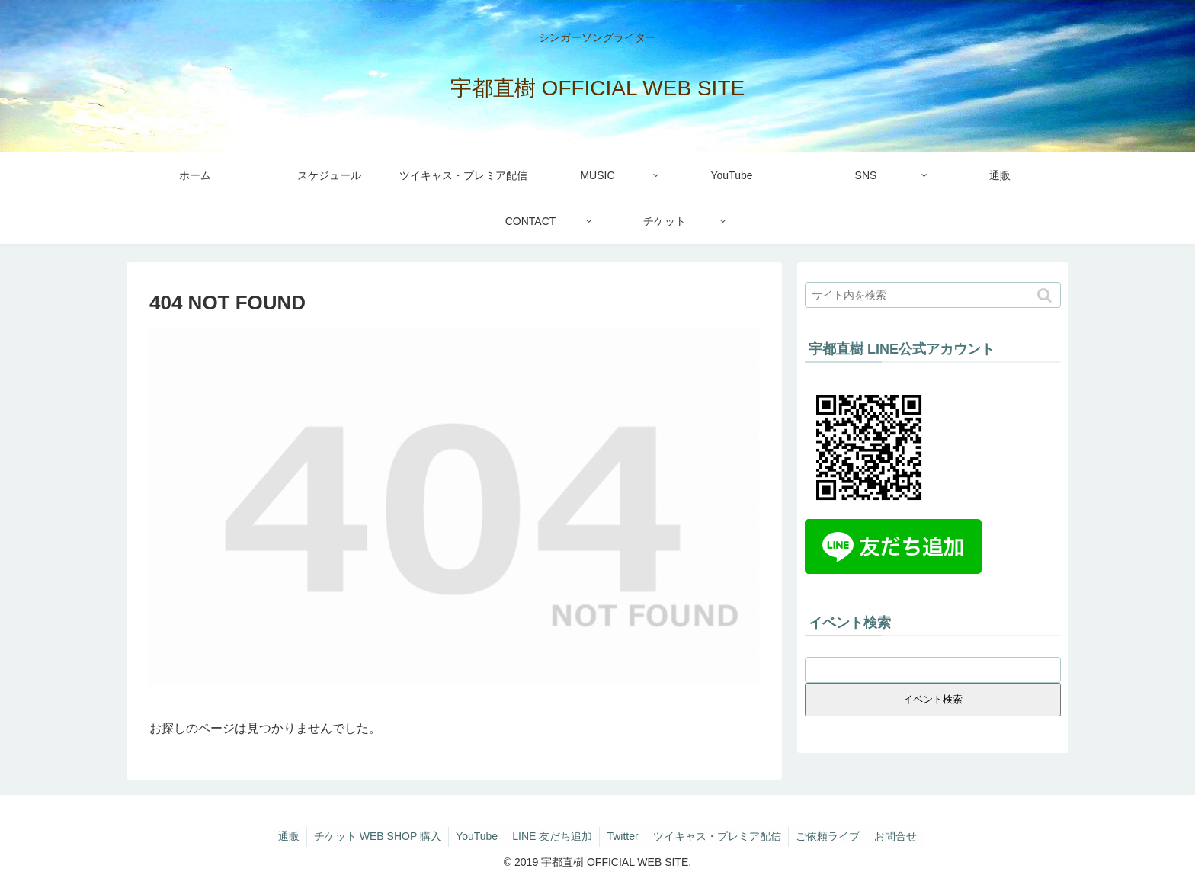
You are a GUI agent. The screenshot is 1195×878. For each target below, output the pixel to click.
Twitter (623, 836)
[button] (1046, 295)
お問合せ (900, 836)
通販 (283, 836)
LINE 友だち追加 (551, 836)
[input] (933, 295)
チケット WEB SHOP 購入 (373, 836)
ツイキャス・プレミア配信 (719, 836)
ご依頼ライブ (831, 836)
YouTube (474, 836)
